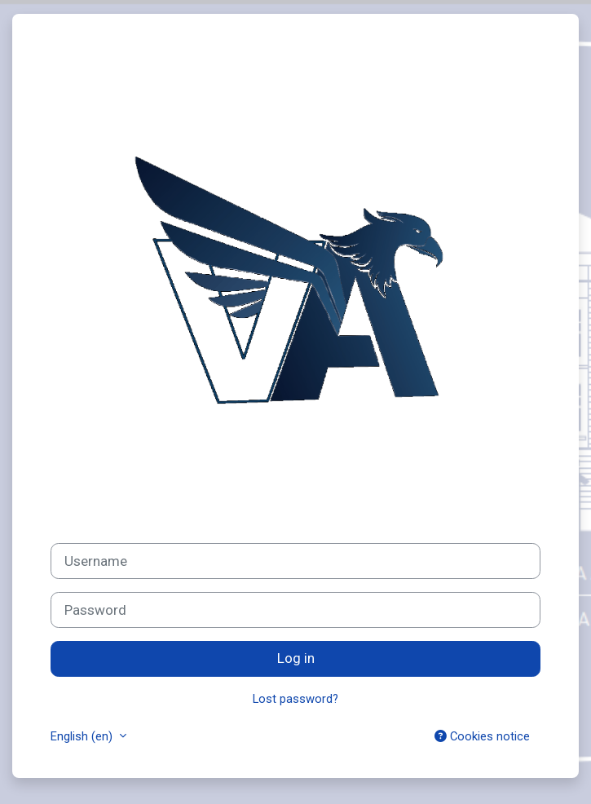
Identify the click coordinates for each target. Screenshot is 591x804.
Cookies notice (482, 736)
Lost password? (295, 698)
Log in (296, 658)
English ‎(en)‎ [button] (83, 736)
